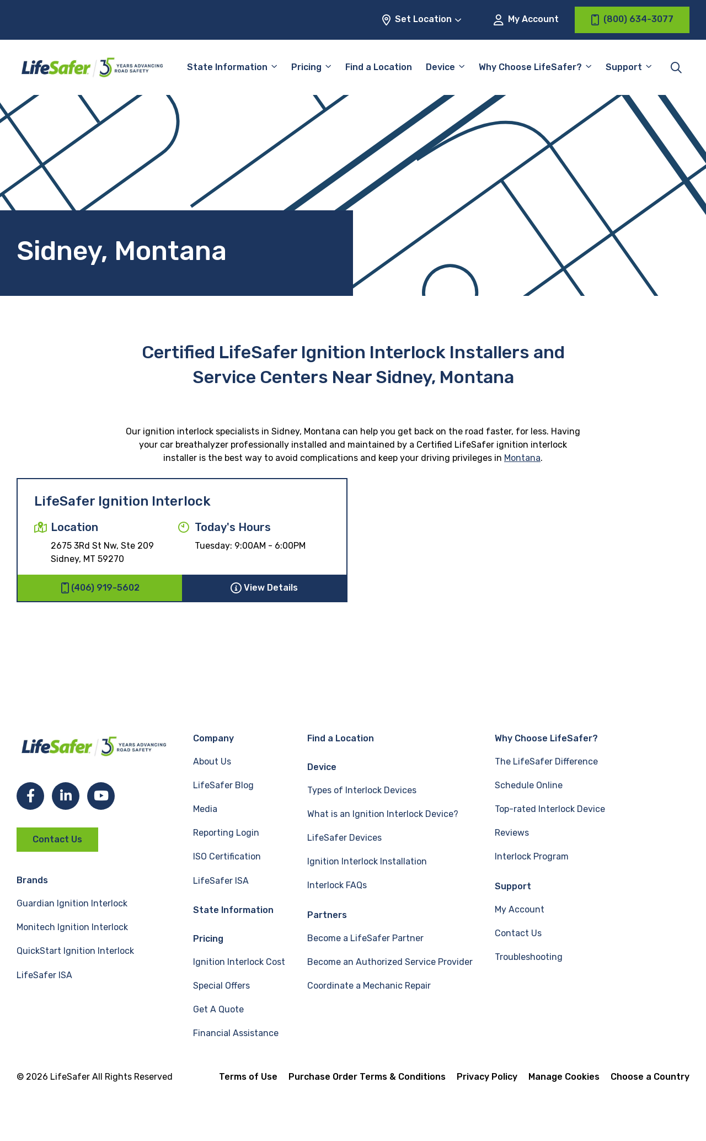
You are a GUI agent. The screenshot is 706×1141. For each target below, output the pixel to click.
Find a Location (378, 67)
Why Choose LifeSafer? (530, 67)
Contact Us (57, 839)
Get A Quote (218, 1009)
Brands (32, 880)
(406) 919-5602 (100, 587)
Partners (327, 915)
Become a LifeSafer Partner (365, 938)
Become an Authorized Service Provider (390, 962)
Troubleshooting (529, 957)
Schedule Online (529, 785)
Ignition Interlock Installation (367, 861)
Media (205, 809)
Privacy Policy (487, 1076)
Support (624, 67)
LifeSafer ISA (44, 975)
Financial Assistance (236, 1033)
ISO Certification (227, 856)
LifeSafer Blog (223, 785)
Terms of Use (248, 1076)
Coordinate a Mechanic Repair (369, 985)
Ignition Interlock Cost (239, 962)
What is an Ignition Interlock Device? (382, 814)
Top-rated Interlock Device (550, 809)
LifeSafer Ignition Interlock (122, 501)
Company (213, 738)
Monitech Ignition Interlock (72, 927)
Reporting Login (226, 832)
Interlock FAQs (337, 885)
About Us (212, 761)
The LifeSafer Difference (546, 761)
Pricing (306, 67)
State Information (227, 67)
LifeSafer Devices (344, 837)
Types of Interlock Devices (361, 790)
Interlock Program (532, 856)
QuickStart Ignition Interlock (75, 951)
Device (440, 67)
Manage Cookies (564, 1076)
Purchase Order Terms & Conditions (367, 1076)
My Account (526, 19)
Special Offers (221, 985)
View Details (264, 587)
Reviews (512, 832)
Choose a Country (650, 1076)
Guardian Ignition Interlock (72, 903)
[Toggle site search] (676, 67)
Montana (522, 458)
